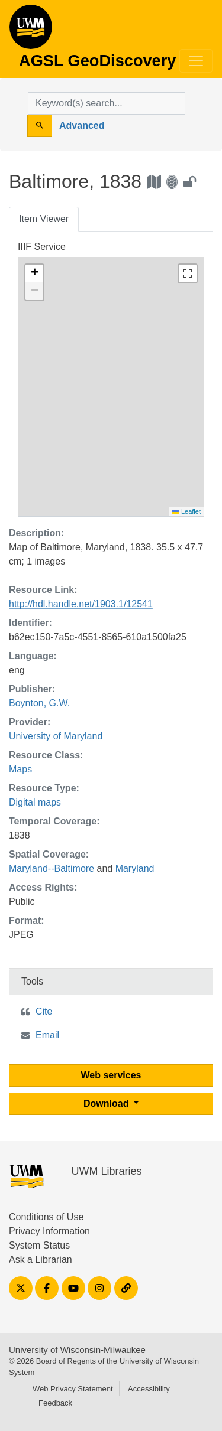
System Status (39, 1245)
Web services (111, 1075)
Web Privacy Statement (73, 1388)
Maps (20, 769)
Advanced (81, 125)
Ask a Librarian (40, 1259)
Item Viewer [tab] (44, 219)
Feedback (55, 1403)
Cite (44, 1011)
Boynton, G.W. (39, 703)
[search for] (106, 103)
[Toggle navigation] (196, 61)
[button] (34, 273)
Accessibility (149, 1388)
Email (47, 1035)
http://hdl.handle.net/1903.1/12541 (81, 604)
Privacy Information (49, 1231)
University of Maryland (55, 736)
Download (107, 1103)
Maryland (135, 868)
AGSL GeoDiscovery (31, 31)
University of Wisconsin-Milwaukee (77, 1350)
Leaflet (186, 511)
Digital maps (35, 802)
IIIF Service (42, 247)
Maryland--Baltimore (51, 868)
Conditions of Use (46, 1217)
